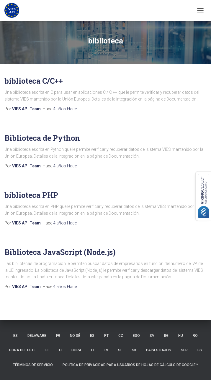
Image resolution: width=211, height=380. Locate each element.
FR (58, 336)
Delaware (36, 336)
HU (180, 336)
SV (152, 336)
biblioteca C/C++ (33, 81)
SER (184, 350)
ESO (136, 336)
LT (93, 350)
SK (134, 350)
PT (106, 336)
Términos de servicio (33, 365)
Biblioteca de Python (42, 138)
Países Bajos (158, 350)
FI (60, 350)
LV (106, 350)
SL (120, 350)
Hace (65, 108)
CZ (120, 336)
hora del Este (22, 350)
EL (47, 350)
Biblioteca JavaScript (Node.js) (60, 252)
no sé (75, 336)
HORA (76, 350)
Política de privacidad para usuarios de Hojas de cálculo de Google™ (130, 365)
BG (166, 336)
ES (15, 336)
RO (195, 336)
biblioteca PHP (31, 195)
